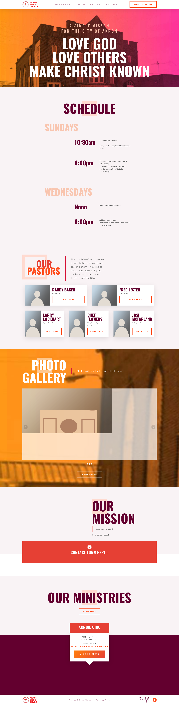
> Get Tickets (89, 653)
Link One (80, 4)
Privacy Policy (104, 700)
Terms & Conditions (80, 700)
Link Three (111, 4)
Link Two (95, 4)
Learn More (68, 299)
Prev (26, 427)
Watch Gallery (89, 474)
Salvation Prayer (143, 4)
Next (153, 427)
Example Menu (63, 4)
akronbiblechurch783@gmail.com (89, 646)
